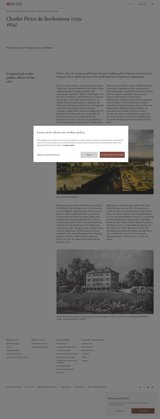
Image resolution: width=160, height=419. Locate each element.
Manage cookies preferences (48, 154)
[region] (80, 144)
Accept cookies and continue (112, 155)
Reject (89, 155)
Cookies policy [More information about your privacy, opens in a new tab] (69, 145)
